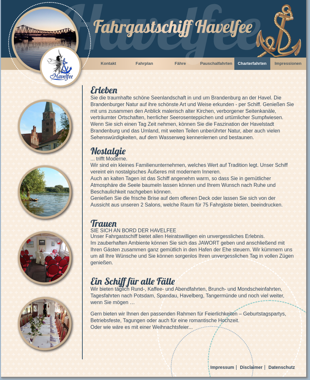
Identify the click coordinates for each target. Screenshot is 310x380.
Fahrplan (144, 63)
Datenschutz (281, 367)
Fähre (180, 63)
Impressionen (288, 63)
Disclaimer (251, 367)
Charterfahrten (252, 63)
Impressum (222, 367)
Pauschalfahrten (216, 63)
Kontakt (108, 63)
